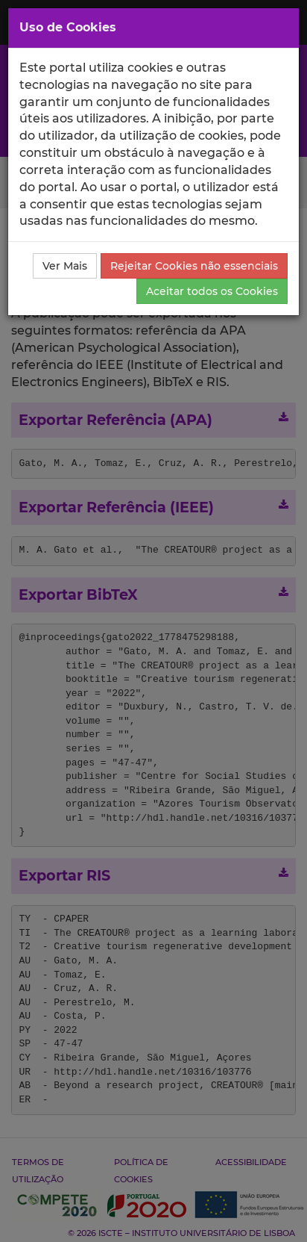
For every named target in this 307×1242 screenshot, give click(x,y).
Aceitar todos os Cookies (212, 291)
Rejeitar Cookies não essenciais (194, 266)
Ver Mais (64, 266)
